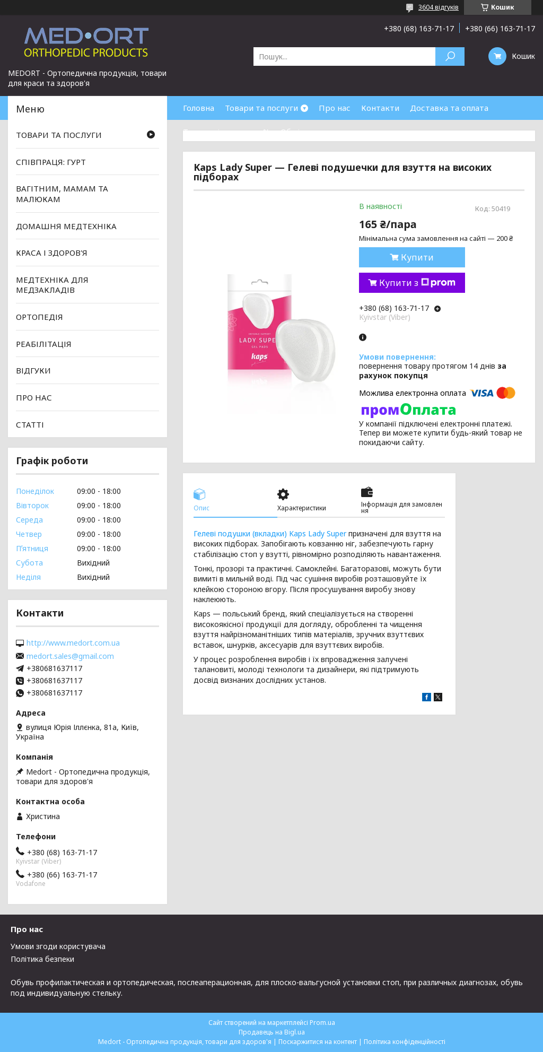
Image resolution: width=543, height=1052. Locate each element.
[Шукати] (450, 56)
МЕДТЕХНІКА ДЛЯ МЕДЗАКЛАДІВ (52, 284)
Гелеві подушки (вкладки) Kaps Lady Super (270, 533)
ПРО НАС (34, 397)
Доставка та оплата (449, 107)
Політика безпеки (42, 959)
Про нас (335, 107)
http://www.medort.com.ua (73, 643)
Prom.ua (322, 1022)
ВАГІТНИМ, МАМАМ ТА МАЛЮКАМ (62, 193)
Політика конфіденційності (404, 1041)
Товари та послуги (261, 107)
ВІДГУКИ (33, 370)
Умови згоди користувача (58, 946)
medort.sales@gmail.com (70, 656)
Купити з (417, 283)
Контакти (380, 107)
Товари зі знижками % (226, 131)
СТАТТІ (30, 424)
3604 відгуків (438, 7)
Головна (198, 107)
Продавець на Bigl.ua (272, 1032)
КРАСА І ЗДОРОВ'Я (51, 252)
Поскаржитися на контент (317, 1041)
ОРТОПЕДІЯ (39, 316)
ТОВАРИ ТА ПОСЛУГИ (59, 134)
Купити (417, 257)
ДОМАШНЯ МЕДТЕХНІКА (66, 225)
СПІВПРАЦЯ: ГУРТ (51, 162)
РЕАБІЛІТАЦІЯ (44, 343)
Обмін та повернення (322, 131)
